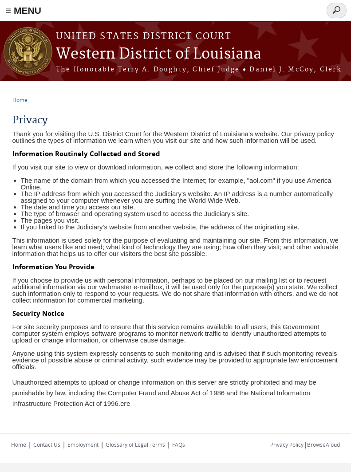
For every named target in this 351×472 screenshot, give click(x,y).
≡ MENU (23, 10)
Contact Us (46, 444)
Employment (83, 444)
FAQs (178, 444)
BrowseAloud (323, 444)
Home (20, 99)
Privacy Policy (287, 444)
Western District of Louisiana (158, 54)
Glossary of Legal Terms (135, 444)
